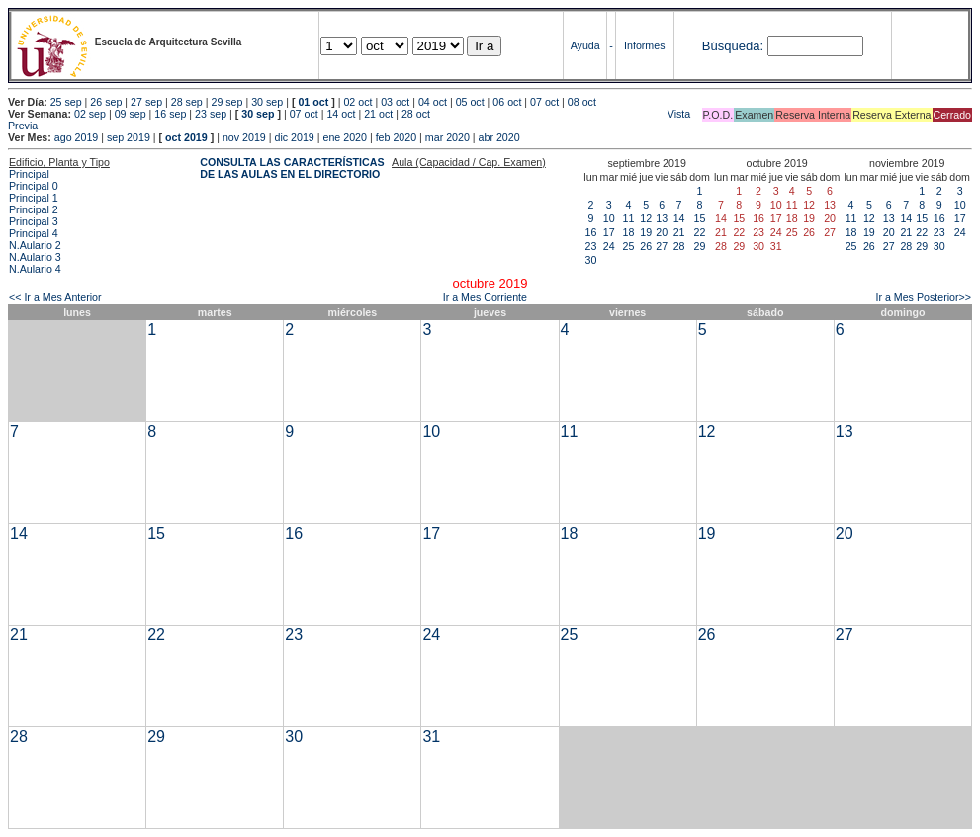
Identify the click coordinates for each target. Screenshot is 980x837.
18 (629, 232)
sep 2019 (128, 137)
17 (609, 232)
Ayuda (585, 45)
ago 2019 (76, 137)
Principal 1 (33, 198)
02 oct (357, 102)
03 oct (395, 102)
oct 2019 (186, 137)
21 (679, 232)
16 (591, 232)
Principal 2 (33, 209)
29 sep (226, 102)
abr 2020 (499, 137)
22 (700, 232)
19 (646, 232)
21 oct (378, 114)
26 (646, 246)
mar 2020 (447, 137)
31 (431, 736)
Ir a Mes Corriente (485, 297)
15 (700, 218)
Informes (644, 45)
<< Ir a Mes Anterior (55, 297)
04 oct (432, 102)
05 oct (470, 102)
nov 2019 (244, 137)
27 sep (146, 102)
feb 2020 (396, 137)
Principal (29, 174)
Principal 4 (33, 233)
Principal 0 (33, 186)
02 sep (90, 114)
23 (591, 246)
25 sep (66, 102)
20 (662, 232)
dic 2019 (293, 137)
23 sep (210, 114)
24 (609, 246)
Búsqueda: (732, 46)
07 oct (544, 102)
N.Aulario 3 (35, 257)
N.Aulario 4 (35, 269)
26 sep (106, 102)
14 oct (340, 114)
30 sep (267, 102)
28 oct (415, 114)
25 (629, 246)
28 (679, 246)
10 (609, 218)
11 (629, 218)
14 (679, 218)
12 (646, 218)
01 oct (313, 102)
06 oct (506, 102)
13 (662, 218)
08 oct (582, 102)
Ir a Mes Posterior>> (923, 297)
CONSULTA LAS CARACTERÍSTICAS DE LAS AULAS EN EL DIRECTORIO (292, 168)
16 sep (170, 114)
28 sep (187, 102)
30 (591, 260)
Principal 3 (33, 221)
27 (662, 246)
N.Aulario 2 (35, 245)
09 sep (130, 114)
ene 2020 (344, 137)
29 (700, 246)
